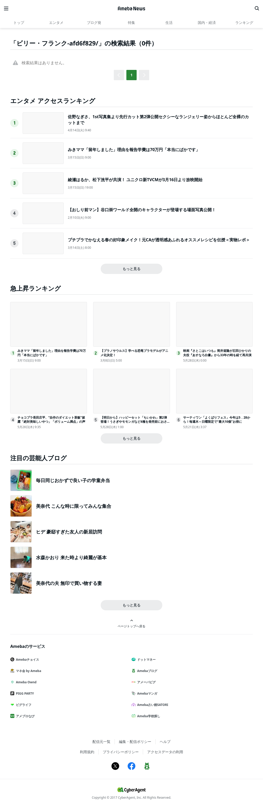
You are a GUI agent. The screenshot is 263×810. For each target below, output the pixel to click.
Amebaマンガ (146, 693)
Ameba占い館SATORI (152, 705)
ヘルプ (165, 741)
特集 (131, 22)
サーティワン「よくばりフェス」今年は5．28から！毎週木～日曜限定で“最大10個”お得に (216, 419)
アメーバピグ (146, 682)
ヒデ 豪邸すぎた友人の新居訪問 (69, 532)
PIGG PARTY (24, 693)
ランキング (244, 22)
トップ (18, 22)
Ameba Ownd (25, 682)
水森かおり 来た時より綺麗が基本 (71, 557)
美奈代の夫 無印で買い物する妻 (69, 583)
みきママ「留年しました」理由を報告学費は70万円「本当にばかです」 (134, 149)
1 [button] (131, 74)
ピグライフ (22, 705)
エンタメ (56, 22)
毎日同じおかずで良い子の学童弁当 (73, 480)
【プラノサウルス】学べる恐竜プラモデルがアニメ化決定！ (134, 352)
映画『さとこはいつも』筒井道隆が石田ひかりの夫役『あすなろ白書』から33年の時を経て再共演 (217, 352)
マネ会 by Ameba (27, 671)
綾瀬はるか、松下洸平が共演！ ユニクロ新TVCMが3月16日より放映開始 (135, 179)
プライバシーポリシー (121, 751)
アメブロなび (24, 716)
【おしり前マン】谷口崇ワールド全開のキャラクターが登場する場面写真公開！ (142, 210)
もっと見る (131, 268)
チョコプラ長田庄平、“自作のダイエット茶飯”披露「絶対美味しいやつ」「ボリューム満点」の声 (51, 419)
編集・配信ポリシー (135, 741)
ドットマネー (146, 659)
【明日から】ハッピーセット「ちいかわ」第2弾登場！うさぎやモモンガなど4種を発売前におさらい (133, 421)
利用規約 (87, 751)
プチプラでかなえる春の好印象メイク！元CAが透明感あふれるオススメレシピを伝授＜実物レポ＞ (159, 240)
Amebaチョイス (26, 659)
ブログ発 (94, 22)
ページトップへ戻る (131, 623)
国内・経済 (207, 22)
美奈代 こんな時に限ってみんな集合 (73, 506)
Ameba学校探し (148, 716)
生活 (169, 22)
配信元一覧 (101, 741)
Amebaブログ (146, 671)
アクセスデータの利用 (165, 751)
